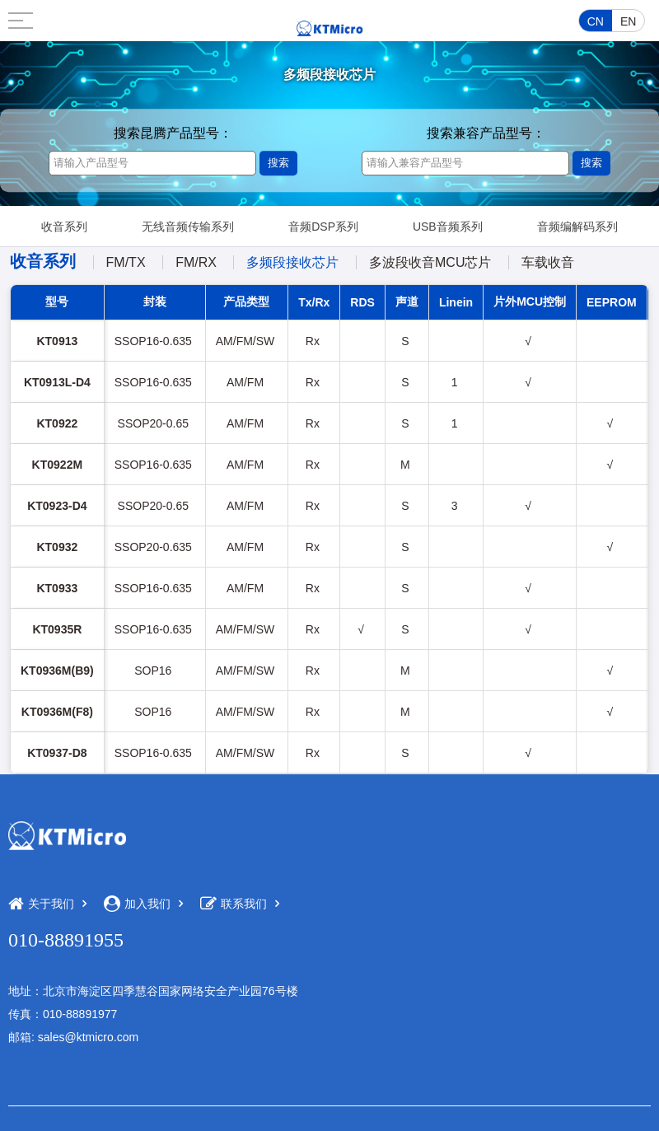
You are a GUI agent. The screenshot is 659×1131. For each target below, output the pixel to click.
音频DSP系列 (323, 226)
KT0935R (57, 629)
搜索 (278, 163)
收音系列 (64, 226)
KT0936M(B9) (57, 670)
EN (628, 21)
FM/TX (126, 262)
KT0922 (56, 423)
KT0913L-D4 (57, 382)
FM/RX (196, 262)
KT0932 (56, 547)
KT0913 (56, 341)
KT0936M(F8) (57, 711)
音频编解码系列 (577, 226)
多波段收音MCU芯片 (430, 262)
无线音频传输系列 (188, 226)
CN (595, 21)
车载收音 (547, 262)
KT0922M (57, 464)
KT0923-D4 (56, 505)
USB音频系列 (448, 226)
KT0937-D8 (56, 752)
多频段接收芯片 (292, 262)
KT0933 (56, 588)
